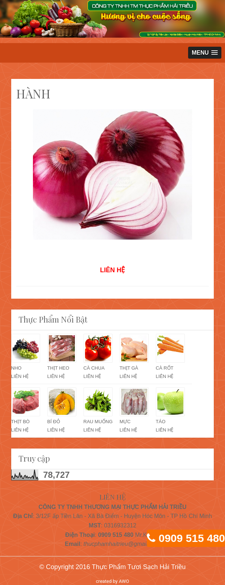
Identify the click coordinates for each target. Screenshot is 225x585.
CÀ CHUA (94, 368)
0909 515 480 (191, 538)
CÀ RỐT (165, 368)
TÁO (161, 421)
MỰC (125, 421)
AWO (124, 581)
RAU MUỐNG (98, 421)
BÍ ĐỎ (53, 421)
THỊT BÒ (20, 421)
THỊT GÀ (129, 368)
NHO (16, 368)
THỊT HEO (58, 368)
